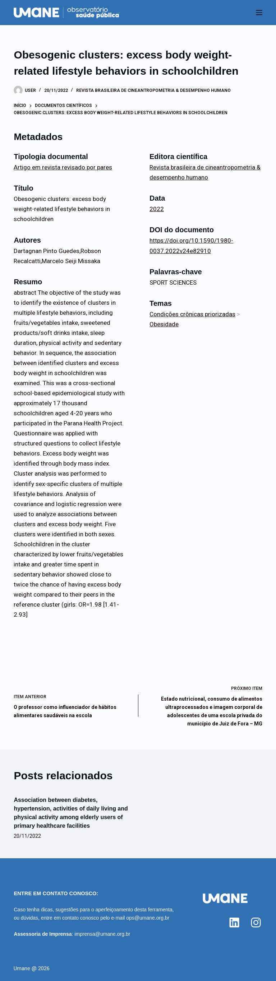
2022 (157, 208)
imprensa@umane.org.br (102, 934)
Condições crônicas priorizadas (192, 314)
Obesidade (164, 324)
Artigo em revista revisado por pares (63, 167)
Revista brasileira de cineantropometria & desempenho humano (153, 90)
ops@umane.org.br (147, 918)
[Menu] (259, 12)
